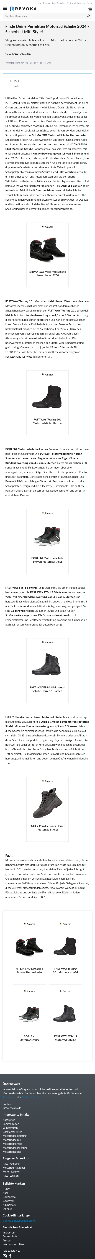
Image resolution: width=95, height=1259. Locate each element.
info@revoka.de (12, 1107)
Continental (9, 1196)
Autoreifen (9, 1097)
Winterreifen (10, 1127)
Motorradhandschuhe (15, 1147)
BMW (6, 1188)
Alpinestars (9, 1204)
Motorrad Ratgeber (76, 3)
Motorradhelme (31, 1097)
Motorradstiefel (12, 1151)
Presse (89, 3)
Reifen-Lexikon (11, 1171)
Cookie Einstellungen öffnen (19, 1220)
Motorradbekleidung (15, 1135)
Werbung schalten (13, 1244)
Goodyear (8, 1200)
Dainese (7, 1208)
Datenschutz (10, 1236)
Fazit (16, 86)
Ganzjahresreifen (12, 1131)
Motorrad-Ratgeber (14, 1167)
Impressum (9, 1232)
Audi (5, 1192)
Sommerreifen (11, 1123)
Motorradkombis (12, 1143)
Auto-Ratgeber (58, 3)
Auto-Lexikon (11, 1175)
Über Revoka (44, 3)
